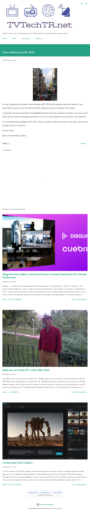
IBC (9, 143)
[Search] (81, 3)
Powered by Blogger (45, 504)
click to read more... (79, 299)
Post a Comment (15, 299)
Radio (14, 38)
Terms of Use (57, 492)
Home (4, 38)
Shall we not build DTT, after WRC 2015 (26, 370)
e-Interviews (25, 38)
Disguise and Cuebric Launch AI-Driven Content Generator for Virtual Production (44, 275)
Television (38, 38)
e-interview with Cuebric (17, 462)
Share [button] (83, 143)
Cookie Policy (45, 492)
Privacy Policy (32, 492)
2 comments (13, 392)
